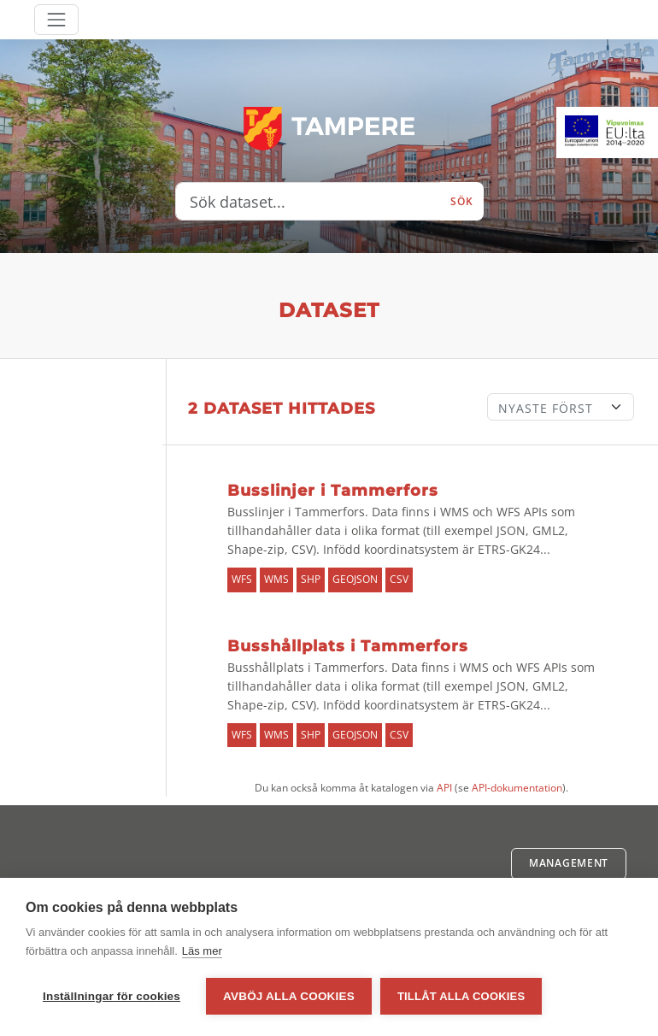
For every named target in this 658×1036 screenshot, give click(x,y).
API (444, 787)
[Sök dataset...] (308, 201)
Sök (461, 201)
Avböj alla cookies (289, 996)
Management (568, 863)
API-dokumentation (517, 787)
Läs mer (202, 951)
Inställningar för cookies (111, 996)
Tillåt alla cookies (461, 996)
